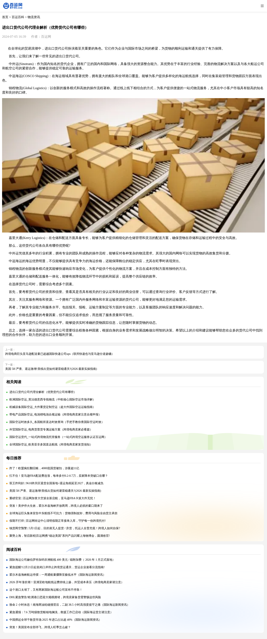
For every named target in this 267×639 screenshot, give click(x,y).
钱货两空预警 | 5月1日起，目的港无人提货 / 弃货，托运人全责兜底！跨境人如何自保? (64, 528)
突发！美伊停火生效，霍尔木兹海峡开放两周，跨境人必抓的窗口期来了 (56, 505)
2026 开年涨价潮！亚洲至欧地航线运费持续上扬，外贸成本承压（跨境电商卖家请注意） (66, 582)
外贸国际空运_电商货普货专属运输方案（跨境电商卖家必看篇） (51, 429)
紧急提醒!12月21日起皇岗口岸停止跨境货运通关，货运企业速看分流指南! (57, 567)
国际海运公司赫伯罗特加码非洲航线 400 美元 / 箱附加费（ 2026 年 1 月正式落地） (62, 559)
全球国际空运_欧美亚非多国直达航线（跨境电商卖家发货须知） (51, 444)
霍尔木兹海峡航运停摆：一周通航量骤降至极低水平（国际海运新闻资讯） (57, 574)
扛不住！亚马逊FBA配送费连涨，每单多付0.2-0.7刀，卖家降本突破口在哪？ (58, 475)
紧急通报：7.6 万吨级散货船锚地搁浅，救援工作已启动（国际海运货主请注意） (61, 612)
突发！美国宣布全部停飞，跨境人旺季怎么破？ (40, 627)
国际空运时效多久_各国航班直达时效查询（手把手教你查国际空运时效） (56, 422)
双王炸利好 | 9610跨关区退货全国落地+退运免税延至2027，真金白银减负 (56, 483)
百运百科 (18, 17)
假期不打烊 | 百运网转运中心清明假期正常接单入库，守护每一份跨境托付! (57, 520)
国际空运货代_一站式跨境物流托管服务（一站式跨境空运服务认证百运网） (58, 437)
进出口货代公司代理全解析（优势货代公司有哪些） (43, 392)
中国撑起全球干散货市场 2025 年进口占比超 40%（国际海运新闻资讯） (55, 619)
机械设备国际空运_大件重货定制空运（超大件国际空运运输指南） (52, 407)
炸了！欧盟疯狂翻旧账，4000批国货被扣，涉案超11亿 (44, 468)
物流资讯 (34, 17)
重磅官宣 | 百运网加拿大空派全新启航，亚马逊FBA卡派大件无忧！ (52, 498)
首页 (5, 17)
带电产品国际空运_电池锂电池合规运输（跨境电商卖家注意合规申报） (55, 414)
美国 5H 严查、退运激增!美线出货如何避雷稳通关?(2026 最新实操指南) (51, 368)
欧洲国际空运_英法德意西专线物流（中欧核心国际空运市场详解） (52, 399)
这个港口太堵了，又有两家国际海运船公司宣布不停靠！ (45, 589)
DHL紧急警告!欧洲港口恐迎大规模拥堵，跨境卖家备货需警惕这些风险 (55, 597)
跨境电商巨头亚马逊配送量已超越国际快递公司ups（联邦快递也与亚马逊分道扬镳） (59, 353)
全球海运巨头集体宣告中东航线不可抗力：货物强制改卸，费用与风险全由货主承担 (63, 513)
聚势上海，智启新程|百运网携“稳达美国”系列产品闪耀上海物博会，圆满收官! (59, 535)
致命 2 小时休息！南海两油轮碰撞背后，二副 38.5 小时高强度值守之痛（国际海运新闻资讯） (69, 604)
